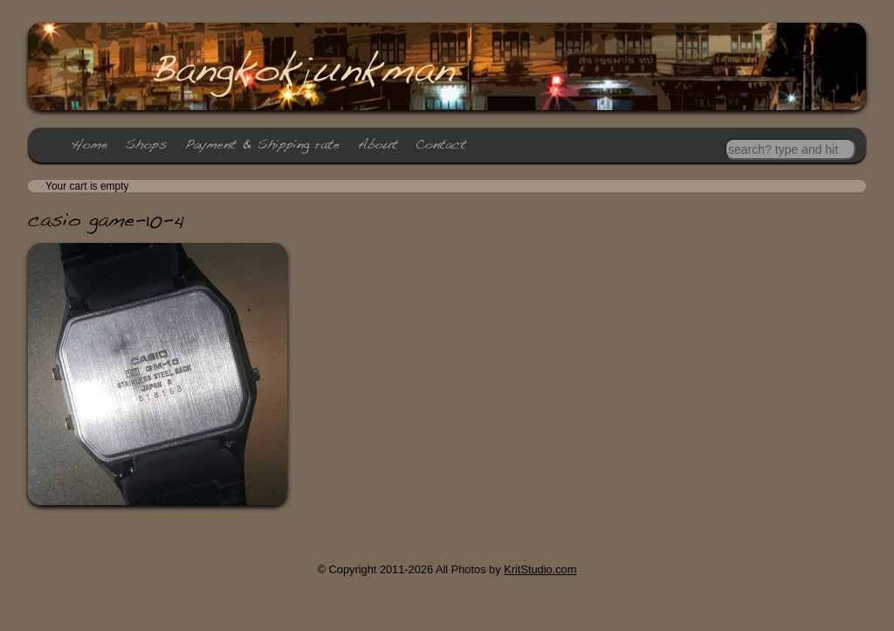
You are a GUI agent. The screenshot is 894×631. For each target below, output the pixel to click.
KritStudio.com (540, 569)
